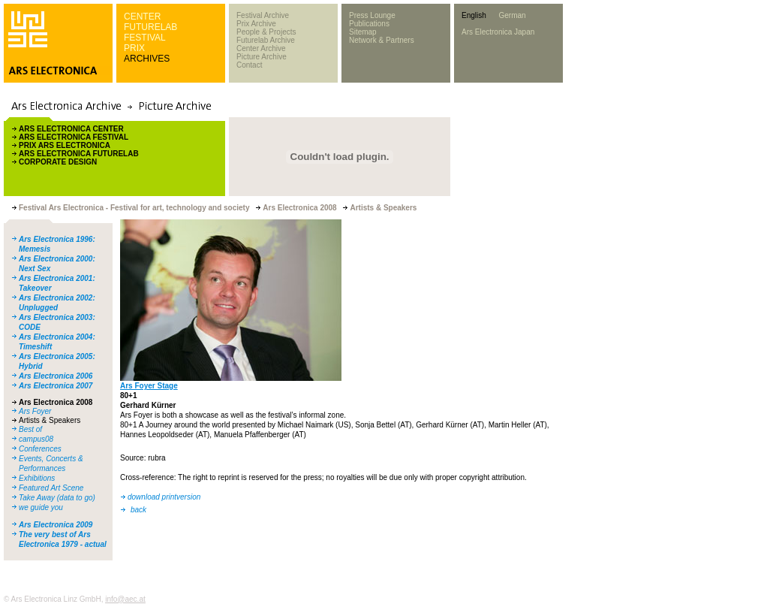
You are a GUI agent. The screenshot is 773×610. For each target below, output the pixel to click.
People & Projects (266, 32)
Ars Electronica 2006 (55, 376)
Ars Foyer (35, 411)
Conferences (40, 449)
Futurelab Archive (265, 40)
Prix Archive (256, 24)
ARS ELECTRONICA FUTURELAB (79, 153)
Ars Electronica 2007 (55, 386)
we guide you (41, 507)
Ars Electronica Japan (498, 32)
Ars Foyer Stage (149, 386)
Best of (30, 429)
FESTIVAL (145, 37)
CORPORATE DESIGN (58, 162)
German (511, 15)
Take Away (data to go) (57, 498)
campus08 (36, 439)
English (474, 15)
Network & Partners (381, 40)
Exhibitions (37, 478)
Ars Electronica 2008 (55, 402)
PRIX (134, 48)
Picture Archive (261, 57)
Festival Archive (262, 15)
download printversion (164, 497)
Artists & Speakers (49, 420)
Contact (249, 65)
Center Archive (261, 48)
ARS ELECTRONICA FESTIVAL (73, 137)
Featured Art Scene (51, 488)
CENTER (142, 16)
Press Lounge (372, 15)
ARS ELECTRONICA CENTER (71, 129)
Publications (369, 24)
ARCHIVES (147, 58)
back (138, 510)
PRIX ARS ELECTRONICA (64, 145)
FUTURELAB (150, 27)
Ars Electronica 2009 (55, 525)
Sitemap (363, 32)
